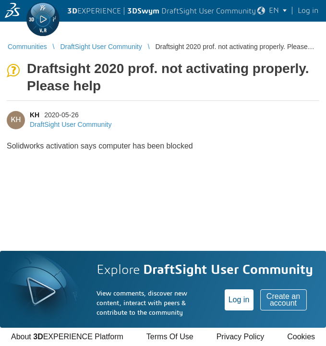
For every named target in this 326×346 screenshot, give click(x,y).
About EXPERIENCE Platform (67, 337)
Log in (239, 300)
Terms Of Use (169, 337)
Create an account (283, 299)
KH (34, 115)
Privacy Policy (241, 337)
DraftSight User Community (70, 124)
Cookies (301, 337)
